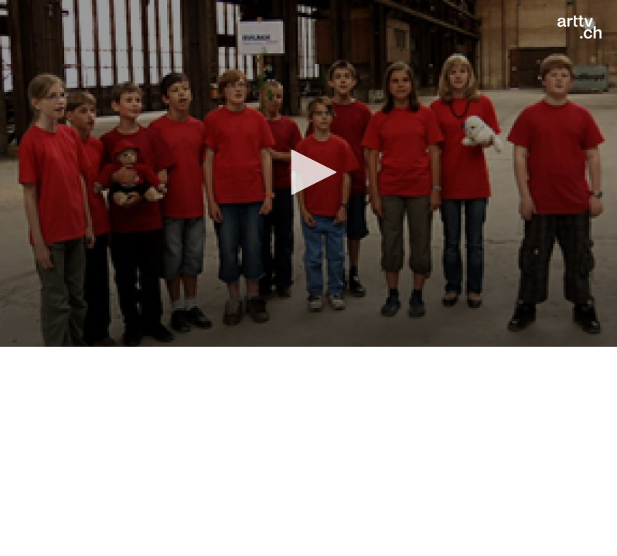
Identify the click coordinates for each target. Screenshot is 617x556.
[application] (308, 173)
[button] (308, 172)
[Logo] (579, 27)
